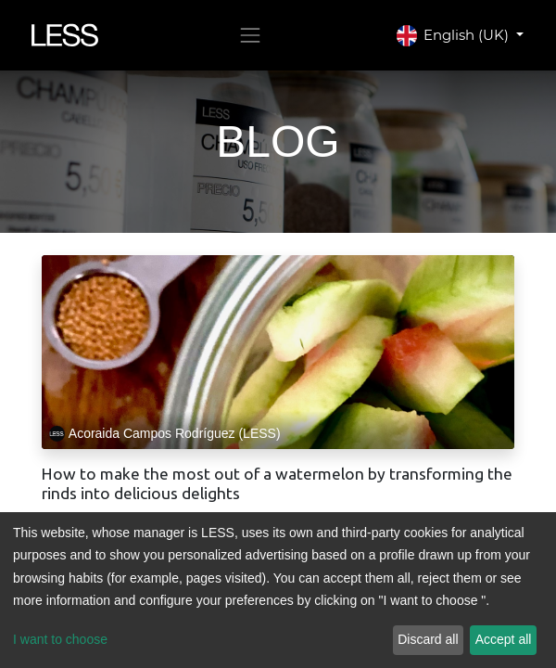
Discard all (428, 639)
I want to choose (60, 639)
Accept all (503, 639)
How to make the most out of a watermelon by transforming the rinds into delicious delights (277, 483)
